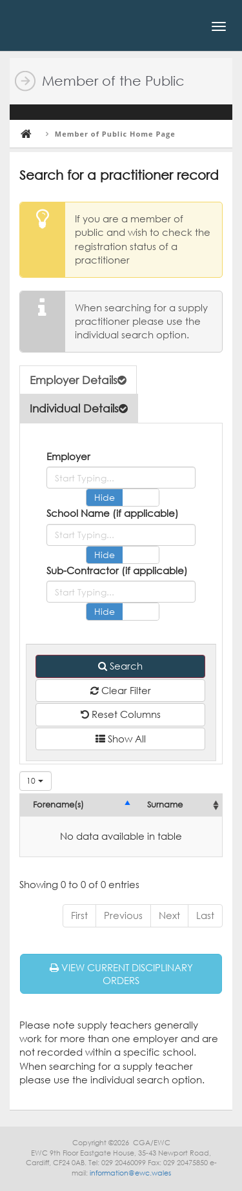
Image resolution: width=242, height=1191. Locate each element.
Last (205, 915)
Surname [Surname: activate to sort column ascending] (165, 804)
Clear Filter (120, 690)
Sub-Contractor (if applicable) (117, 570)
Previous (123, 915)
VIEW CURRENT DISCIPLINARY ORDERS (121, 974)
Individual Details (79, 408)
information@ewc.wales (130, 1173)
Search (120, 665)
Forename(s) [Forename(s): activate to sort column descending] (58, 804)
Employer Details (78, 380)
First (79, 915)
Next (169, 915)
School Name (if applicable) (112, 513)
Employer (68, 456)
